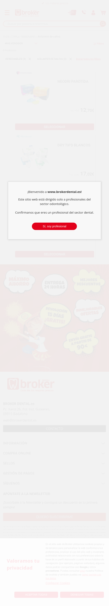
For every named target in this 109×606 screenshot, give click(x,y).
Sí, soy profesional (54, 226)
